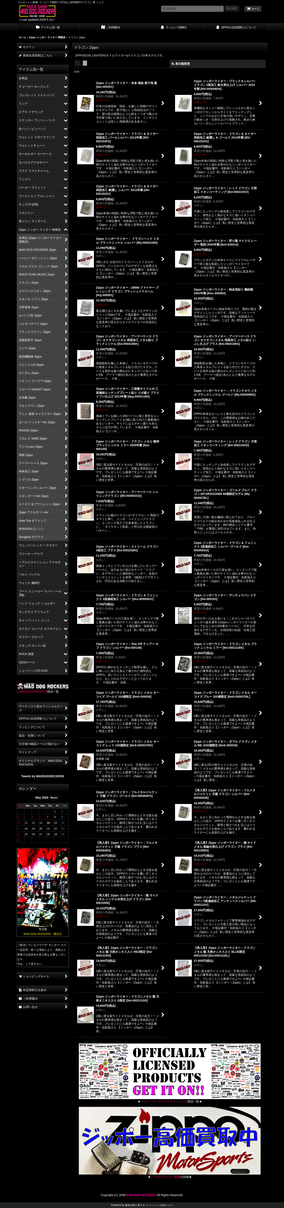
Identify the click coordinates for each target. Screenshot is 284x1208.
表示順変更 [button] (180, 63)
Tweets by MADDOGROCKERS (42, 776)
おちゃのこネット (135, 1205)
